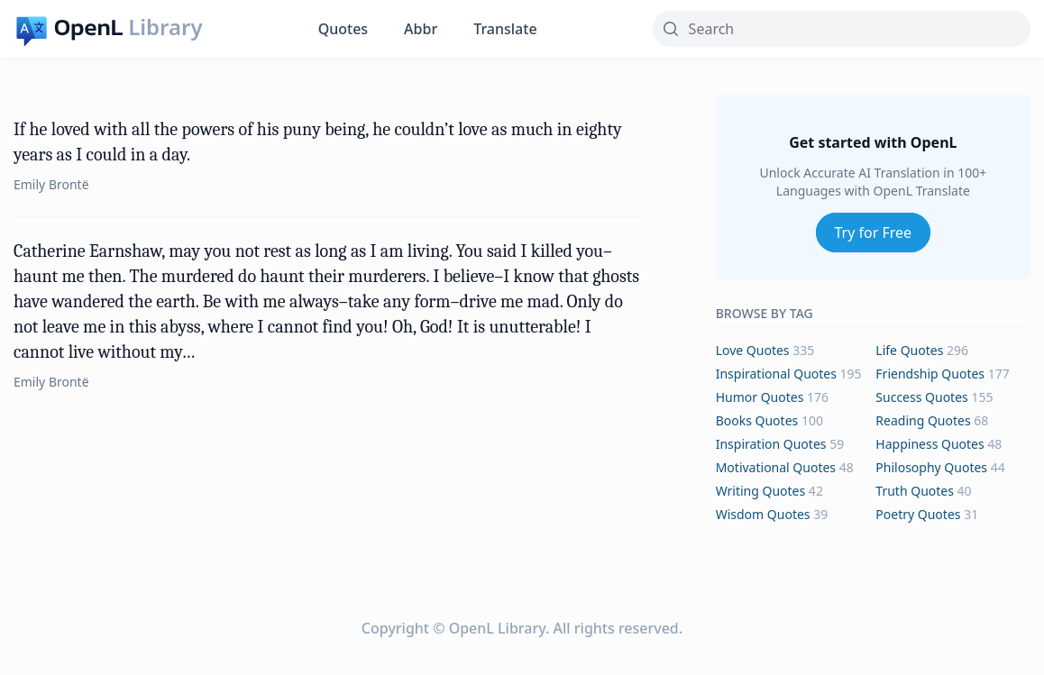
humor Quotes (760, 397)
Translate (504, 29)
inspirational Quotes (776, 373)
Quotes (343, 29)
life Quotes (909, 350)
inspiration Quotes (771, 443)
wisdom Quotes (763, 514)
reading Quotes (922, 420)
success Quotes (921, 397)
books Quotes (757, 420)
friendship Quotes (929, 373)
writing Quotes (761, 490)
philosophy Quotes (931, 467)
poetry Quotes (917, 514)
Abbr (420, 29)
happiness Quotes (929, 443)
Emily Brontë (51, 184)
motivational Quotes (776, 467)
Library (165, 27)
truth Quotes (914, 490)
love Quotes (753, 350)
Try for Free (873, 232)
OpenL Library (497, 628)
